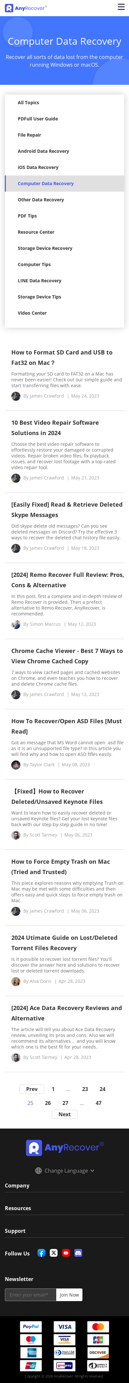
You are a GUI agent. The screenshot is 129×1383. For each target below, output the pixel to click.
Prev (32, 1089)
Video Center (32, 313)
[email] (30, 1294)
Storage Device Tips (39, 297)
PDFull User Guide (38, 119)
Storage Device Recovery (45, 248)
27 (65, 1103)
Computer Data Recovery (46, 183)
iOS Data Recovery (38, 167)
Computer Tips (34, 264)
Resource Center (36, 232)
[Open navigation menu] (121, 8)
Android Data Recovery (43, 151)
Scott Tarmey (43, 835)
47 (99, 1103)
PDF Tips (27, 216)
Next (65, 1114)
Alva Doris (40, 981)
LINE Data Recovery (39, 280)
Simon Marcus (45, 624)
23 (85, 1089)
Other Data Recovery (41, 200)
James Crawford (47, 396)
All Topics (28, 102)
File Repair (29, 135)
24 (102, 1089)
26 (48, 1103)
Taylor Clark (42, 764)
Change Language (64, 1170)
